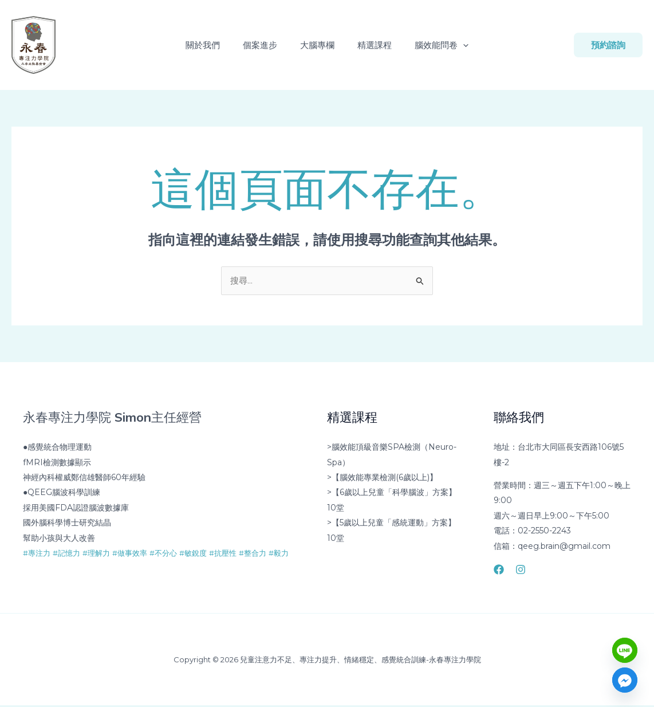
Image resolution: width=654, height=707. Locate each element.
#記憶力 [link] (70, 554)
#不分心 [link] (174, 554)
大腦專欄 (317, 45)
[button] (453, 45)
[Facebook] (499, 570)
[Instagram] (520, 570)
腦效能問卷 (432, 45)
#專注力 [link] (38, 554)
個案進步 (264, 45)
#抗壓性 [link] (238, 554)
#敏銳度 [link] (206, 554)
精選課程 (370, 45)
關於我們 (212, 45)
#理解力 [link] (102, 554)
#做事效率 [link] (138, 554)
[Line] (624, 650)
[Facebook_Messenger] (624, 680)
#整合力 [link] (270, 554)
